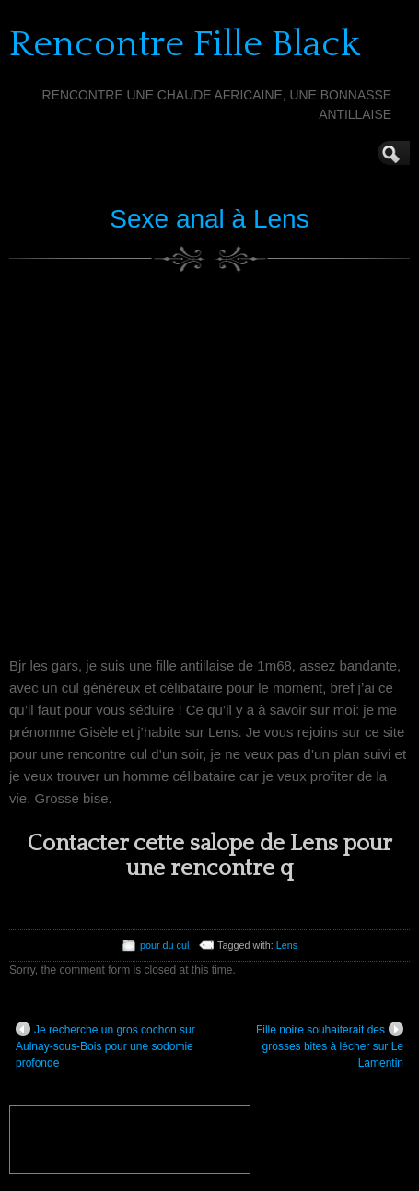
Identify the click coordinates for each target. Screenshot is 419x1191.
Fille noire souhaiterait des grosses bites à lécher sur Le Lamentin (329, 1045)
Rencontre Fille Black (184, 44)
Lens (286, 945)
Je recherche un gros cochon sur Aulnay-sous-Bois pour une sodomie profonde (105, 1045)
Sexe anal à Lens (209, 218)
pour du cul (164, 945)
